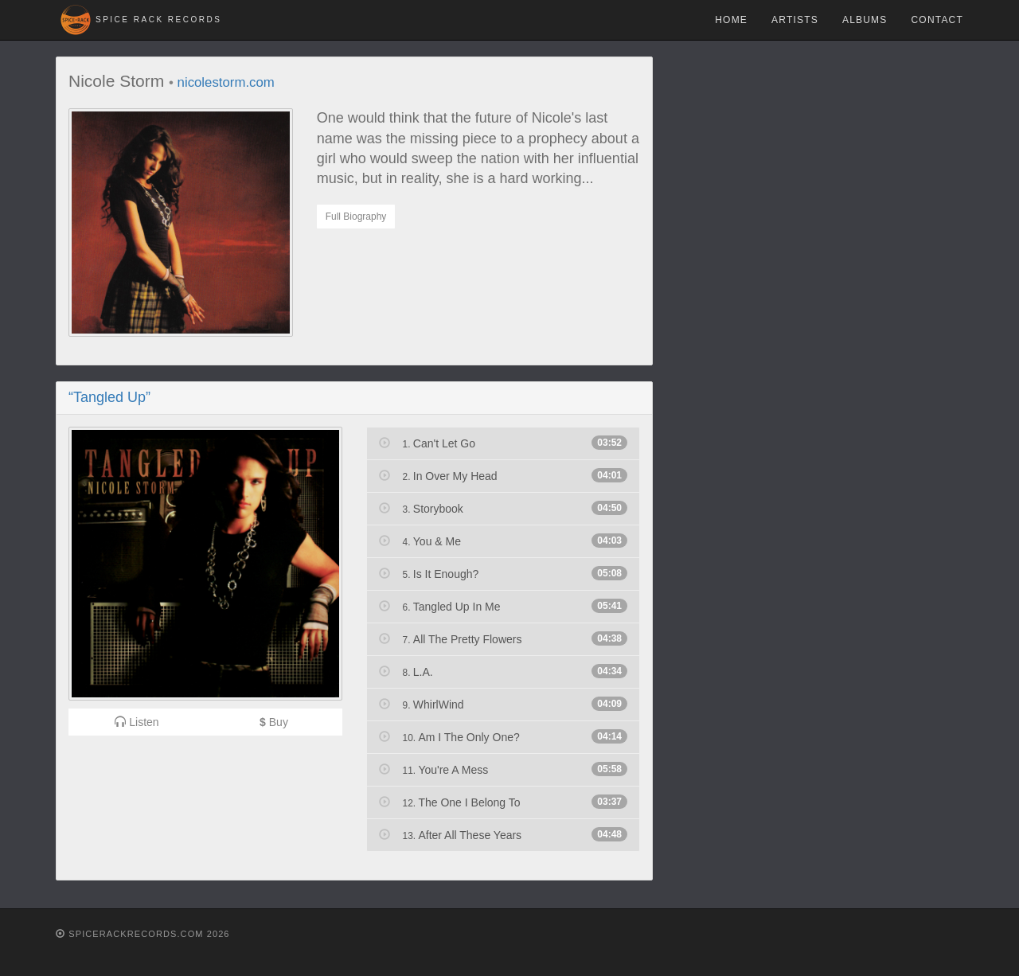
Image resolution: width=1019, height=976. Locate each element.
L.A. (503, 671)
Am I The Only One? (503, 736)
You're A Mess (503, 769)
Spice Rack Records (158, 19)
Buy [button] (274, 722)
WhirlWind (503, 704)
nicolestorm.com (226, 82)
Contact (937, 19)
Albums (865, 19)
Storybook (503, 508)
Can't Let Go (503, 442)
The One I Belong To (503, 801)
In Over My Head (503, 475)
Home (731, 19)
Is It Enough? (503, 573)
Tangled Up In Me (503, 606)
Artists (794, 19)
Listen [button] (136, 722)
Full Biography (356, 216)
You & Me (503, 540)
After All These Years (503, 834)
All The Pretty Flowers (503, 638)
